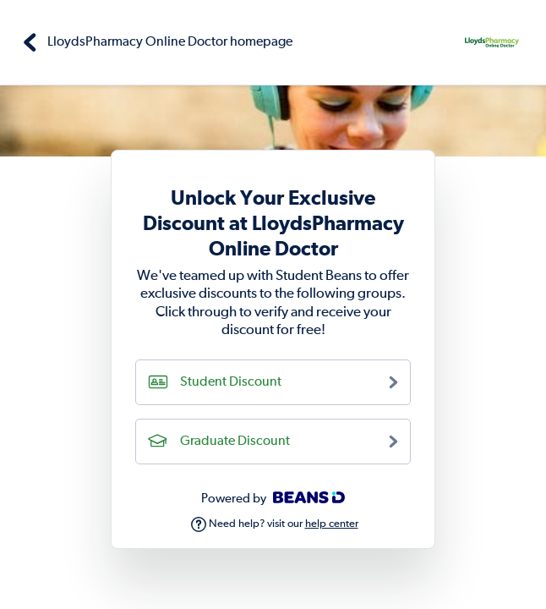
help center (331, 523)
